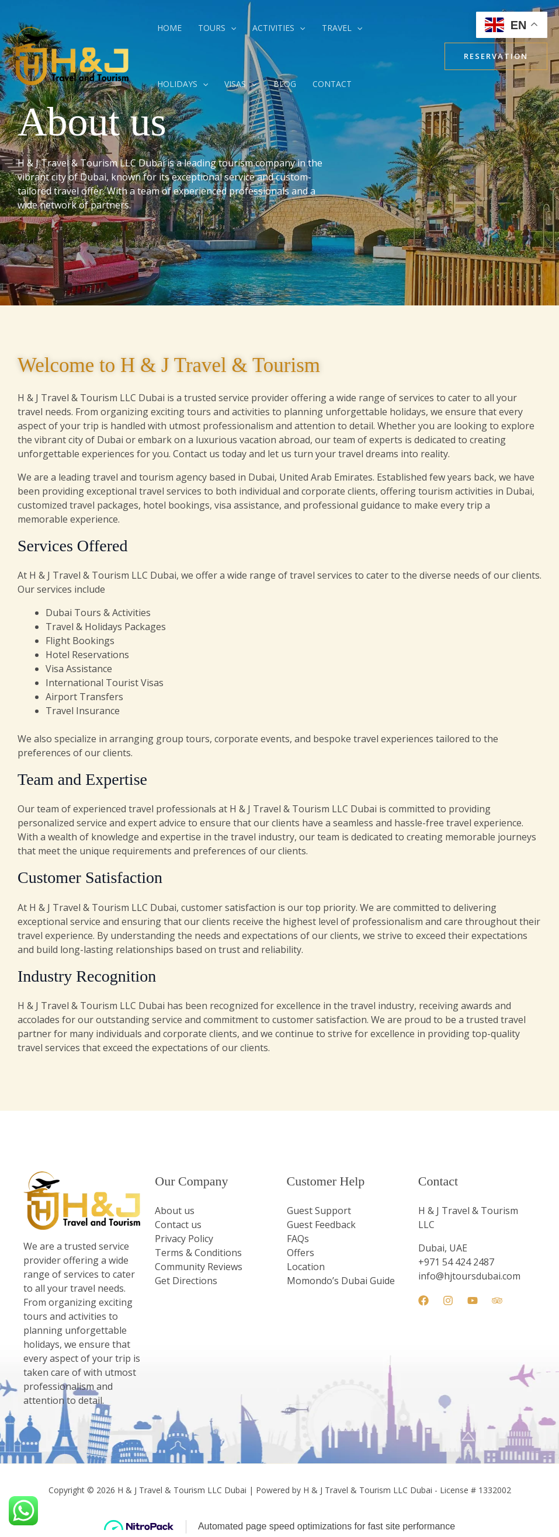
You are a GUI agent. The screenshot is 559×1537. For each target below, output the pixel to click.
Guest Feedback (321, 1224)
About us (175, 1210)
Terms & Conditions (198, 1252)
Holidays (182, 84)
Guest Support (319, 1210)
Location (306, 1266)
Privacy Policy (184, 1238)
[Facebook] (423, 1300)
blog (284, 83)
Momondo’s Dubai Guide (341, 1280)
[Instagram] (448, 1300)
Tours (217, 28)
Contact (332, 83)
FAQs (298, 1238)
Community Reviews (198, 1266)
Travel (342, 28)
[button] (230, 28)
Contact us (178, 1224)
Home (169, 27)
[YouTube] (472, 1300)
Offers (300, 1252)
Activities (278, 28)
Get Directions (186, 1280)
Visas (240, 84)
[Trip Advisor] (497, 1300)
